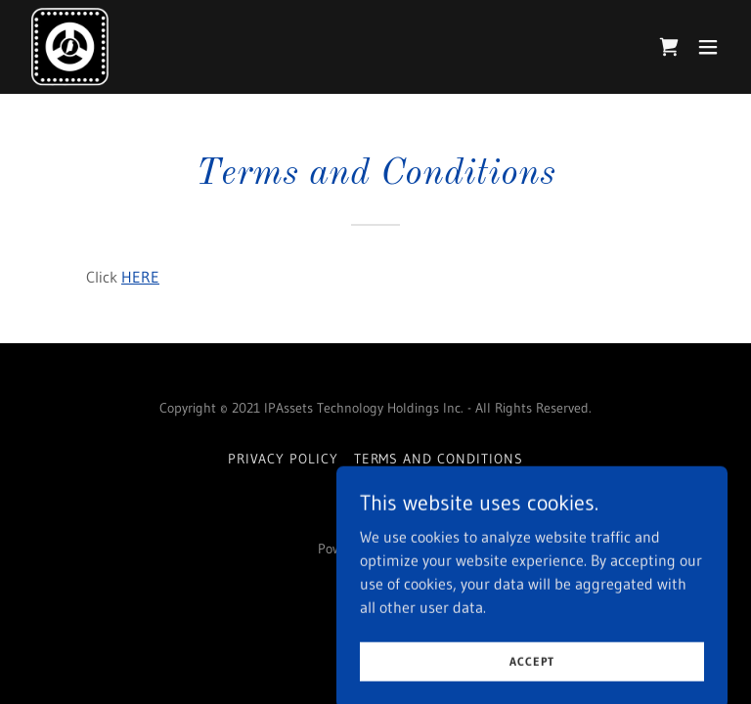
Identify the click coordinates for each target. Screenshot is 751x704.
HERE (140, 276)
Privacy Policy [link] (283, 458)
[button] (708, 46)
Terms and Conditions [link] (439, 458)
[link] (70, 47)
